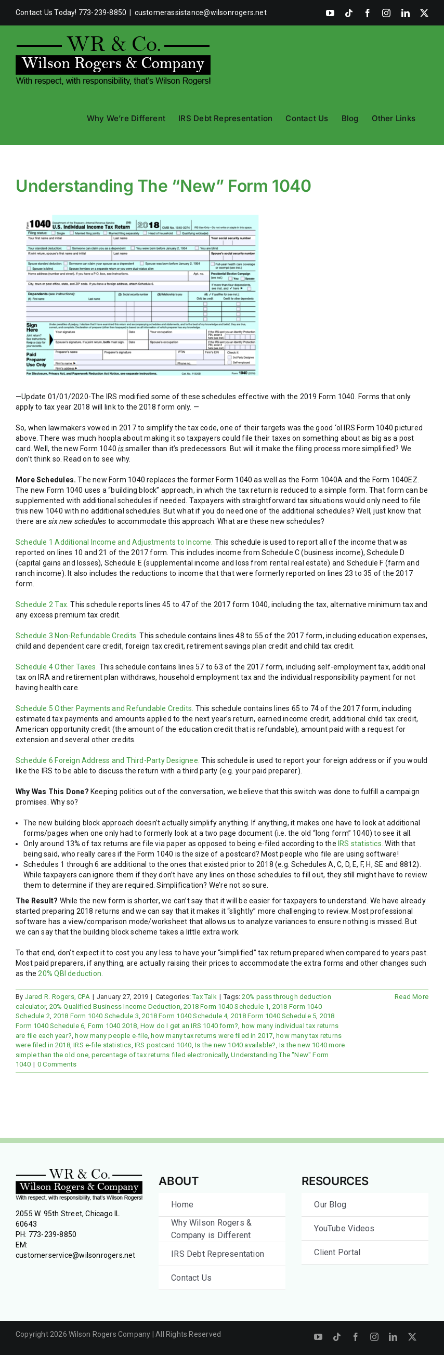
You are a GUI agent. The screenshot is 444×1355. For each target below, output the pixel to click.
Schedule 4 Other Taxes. (57, 667)
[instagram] (374, 1337)
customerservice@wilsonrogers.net (76, 1255)
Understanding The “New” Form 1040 (163, 186)
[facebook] (355, 1337)
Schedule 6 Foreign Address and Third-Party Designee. (108, 760)
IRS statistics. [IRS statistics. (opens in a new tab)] (360, 843)
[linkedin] (393, 1337)
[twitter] (412, 1337)
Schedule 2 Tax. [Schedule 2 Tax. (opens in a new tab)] (42, 604)
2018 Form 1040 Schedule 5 (273, 1016)
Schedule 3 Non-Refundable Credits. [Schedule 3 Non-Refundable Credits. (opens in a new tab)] (77, 636)
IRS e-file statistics (102, 1045)
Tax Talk (204, 997)
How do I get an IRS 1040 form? (189, 1026)
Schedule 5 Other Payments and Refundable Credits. (104, 708)
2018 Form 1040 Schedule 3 (96, 1016)
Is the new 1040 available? (235, 1045)
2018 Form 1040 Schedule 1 (226, 1006)
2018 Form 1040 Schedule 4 (184, 1016)
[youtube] (318, 1337)
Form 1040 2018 (112, 1026)
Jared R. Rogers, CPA (57, 997)
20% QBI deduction (69, 973)
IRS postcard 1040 (163, 1045)
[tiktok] (337, 1337)
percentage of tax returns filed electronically (160, 1055)
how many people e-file (111, 1036)
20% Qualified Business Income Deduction (114, 1006)
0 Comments (56, 1064)
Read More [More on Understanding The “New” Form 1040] (411, 997)
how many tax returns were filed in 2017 (211, 1036)
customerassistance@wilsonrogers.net (201, 12)
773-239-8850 (53, 1234)
